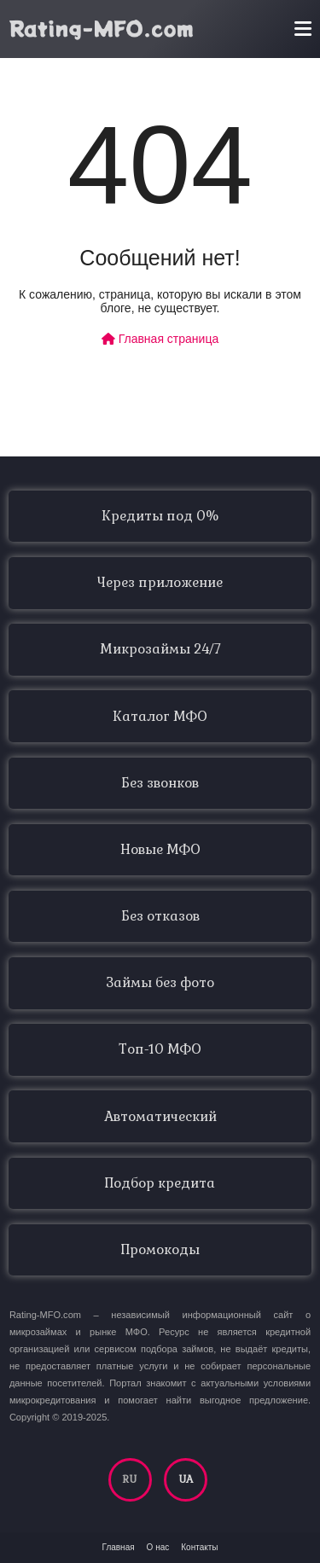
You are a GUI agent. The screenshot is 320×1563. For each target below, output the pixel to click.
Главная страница (160, 339)
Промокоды (160, 1249)
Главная (118, 1547)
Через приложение (160, 582)
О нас (158, 1547)
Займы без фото (160, 982)
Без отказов (160, 916)
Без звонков (160, 783)
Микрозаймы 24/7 (160, 649)
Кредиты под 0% (160, 516)
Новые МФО (160, 849)
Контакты (199, 1547)
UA (185, 1479)
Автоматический (160, 1116)
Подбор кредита (160, 1183)
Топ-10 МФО (160, 1049)
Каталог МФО (160, 716)
